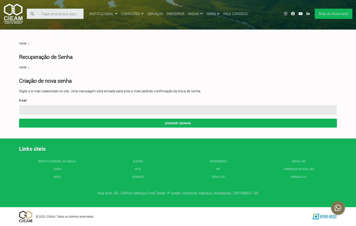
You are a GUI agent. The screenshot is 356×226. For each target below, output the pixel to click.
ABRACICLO (298, 177)
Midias (195, 13)
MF (218, 169)
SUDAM (138, 161)
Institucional (103, 13)
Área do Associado (334, 13)
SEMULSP (218, 177)
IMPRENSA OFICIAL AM (298, 169)
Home (23, 43)
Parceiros (175, 13)
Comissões (132, 13)
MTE (138, 169)
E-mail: (23, 100)
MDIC (57, 177)
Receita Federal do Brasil (57, 161)
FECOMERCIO (218, 161)
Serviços (155, 13)
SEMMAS (138, 177)
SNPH (57, 169)
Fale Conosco (235, 13)
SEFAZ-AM (299, 161)
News (213, 13)
